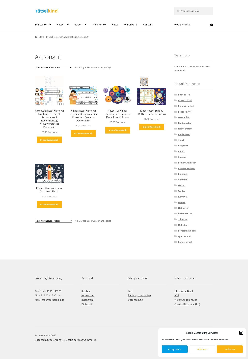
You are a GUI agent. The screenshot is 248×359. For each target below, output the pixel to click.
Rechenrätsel (185, 128)
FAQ (130, 291)
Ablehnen (202, 349)
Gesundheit (184, 117)
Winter (181, 190)
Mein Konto (99, 24)
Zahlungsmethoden (139, 295)
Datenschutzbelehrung (48, 339)
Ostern (181, 202)
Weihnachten (185, 213)
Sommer (182, 179)
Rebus (181, 151)
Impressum (87, 295)
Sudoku (182, 156)
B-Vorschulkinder (187, 230)
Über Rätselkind (183, 291)
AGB (176, 295)
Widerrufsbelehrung (185, 299)
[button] (241, 333)
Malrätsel (183, 224)
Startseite (41, 24)
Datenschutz (135, 299)
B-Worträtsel (185, 100)
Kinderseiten (184, 122)
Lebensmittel (185, 111)
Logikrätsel (184, 134)
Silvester (182, 219)
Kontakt (148, 24)
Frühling (182, 173)
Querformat (184, 236)
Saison (78, 24)
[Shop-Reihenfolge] (53, 67)
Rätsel (60, 24)
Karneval (182, 196)
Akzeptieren (174, 349)
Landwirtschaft (186, 106)
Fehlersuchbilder (187, 162)
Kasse (115, 24)
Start (41, 36)
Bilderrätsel (184, 94)
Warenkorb (130, 24)
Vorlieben (230, 349)
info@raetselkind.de (52, 299)
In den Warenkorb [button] (49, 139)
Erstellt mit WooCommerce (80, 339)
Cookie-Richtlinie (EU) (187, 304)
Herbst (181, 185)
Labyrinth (183, 145)
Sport (181, 140)
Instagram (87, 299)
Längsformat (185, 241)
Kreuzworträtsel (186, 168)
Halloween (183, 207)
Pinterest (86, 304)
